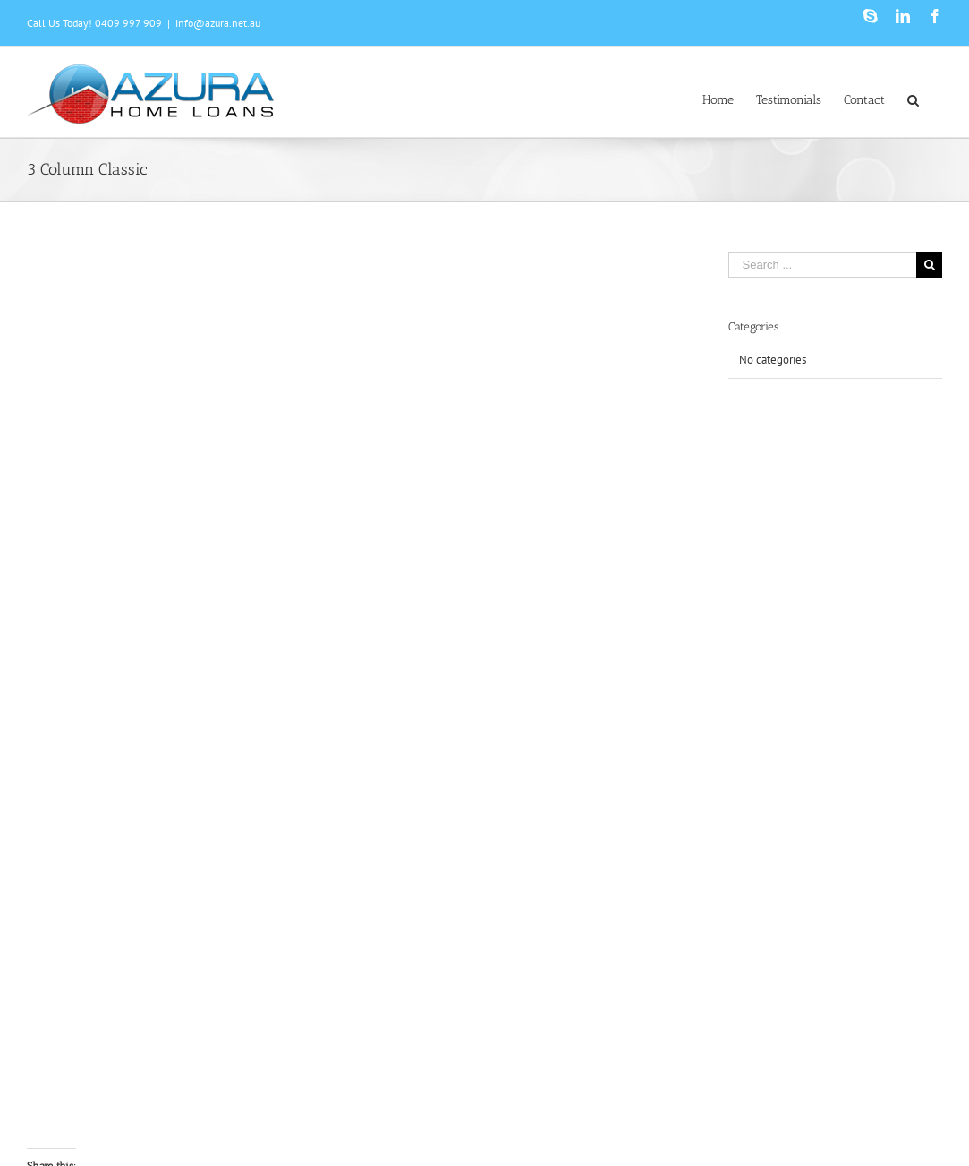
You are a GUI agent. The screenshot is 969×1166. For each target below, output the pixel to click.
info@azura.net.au (217, 23)
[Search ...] (822, 265)
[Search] (913, 98)
